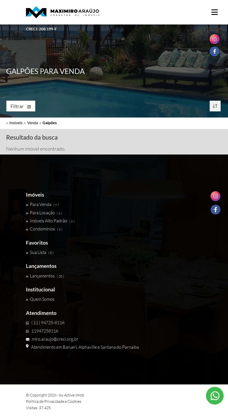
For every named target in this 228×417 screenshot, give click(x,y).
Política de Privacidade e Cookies (53, 401)
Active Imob (74, 395)
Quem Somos (40, 299)
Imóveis (16, 122)
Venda (32, 122)
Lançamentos (45, 275)
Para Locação (44, 212)
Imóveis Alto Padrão (50, 220)
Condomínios (44, 228)
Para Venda (42, 204)
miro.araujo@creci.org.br (52, 339)
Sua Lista (40, 252)
